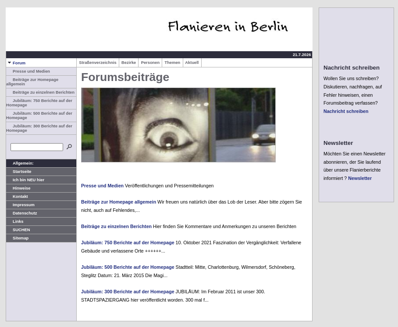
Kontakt (17, 196)
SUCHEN (18, 230)
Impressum (20, 205)
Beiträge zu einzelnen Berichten (40, 92)
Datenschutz (21, 213)
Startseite (19, 171)
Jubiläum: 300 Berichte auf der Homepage (127, 291)
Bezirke (129, 62)
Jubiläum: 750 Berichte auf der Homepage (127, 242)
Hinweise (18, 188)
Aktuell (192, 62)
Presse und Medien (28, 71)
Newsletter (360, 178)
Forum (15, 63)
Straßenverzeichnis (98, 62)
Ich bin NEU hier (25, 180)
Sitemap (17, 238)
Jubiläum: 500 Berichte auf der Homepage (127, 267)
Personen (150, 62)
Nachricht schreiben (345, 111)
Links (14, 221)
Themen (172, 62)
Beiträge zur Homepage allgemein (118, 201)
